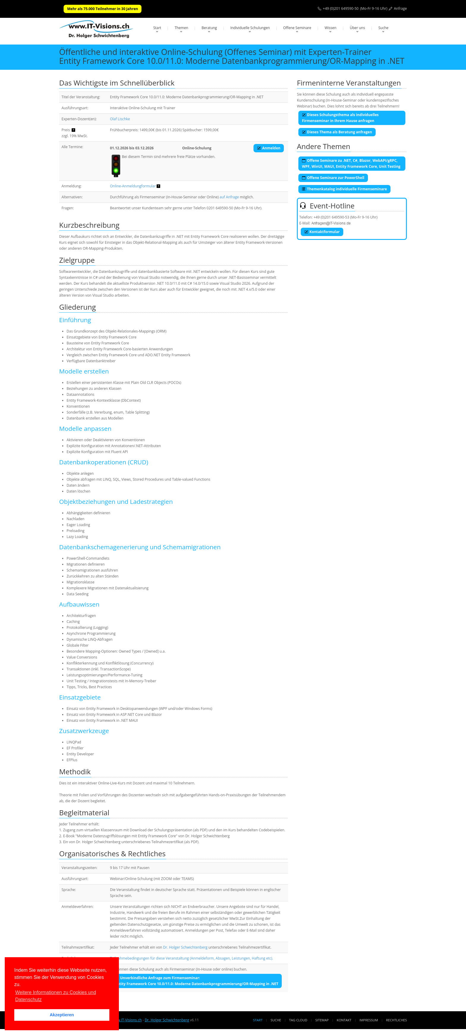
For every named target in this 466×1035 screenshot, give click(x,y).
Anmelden (268, 148)
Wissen (330, 27)
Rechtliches (396, 1020)
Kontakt (344, 1020)
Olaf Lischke (120, 118)
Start (157, 27)
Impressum (368, 1020)
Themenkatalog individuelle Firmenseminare (344, 189)
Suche (383, 27)
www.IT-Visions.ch (126, 1020)
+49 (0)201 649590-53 (331, 217)
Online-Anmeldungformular (133, 186)
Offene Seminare (297, 27)
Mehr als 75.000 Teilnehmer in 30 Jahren (102, 8)
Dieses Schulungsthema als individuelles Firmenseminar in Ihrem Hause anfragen (340, 117)
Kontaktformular (322, 231)
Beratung (209, 27)
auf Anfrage (229, 197)
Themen (181, 27)
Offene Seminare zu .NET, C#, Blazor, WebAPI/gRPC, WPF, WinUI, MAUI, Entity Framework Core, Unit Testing (351, 163)
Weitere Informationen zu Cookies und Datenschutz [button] (55, 996)
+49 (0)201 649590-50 (340, 8)
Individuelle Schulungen (250, 27)
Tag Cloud (298, 1020)
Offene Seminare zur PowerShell (333, 177)
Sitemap (322, 1020)
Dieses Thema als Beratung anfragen (337, 131)
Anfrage (400, 8)
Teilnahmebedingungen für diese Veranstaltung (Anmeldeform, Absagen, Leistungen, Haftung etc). (191, 958)
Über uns (357, 27)
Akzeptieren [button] (62, 1014)
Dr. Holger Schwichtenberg (185, 947)
